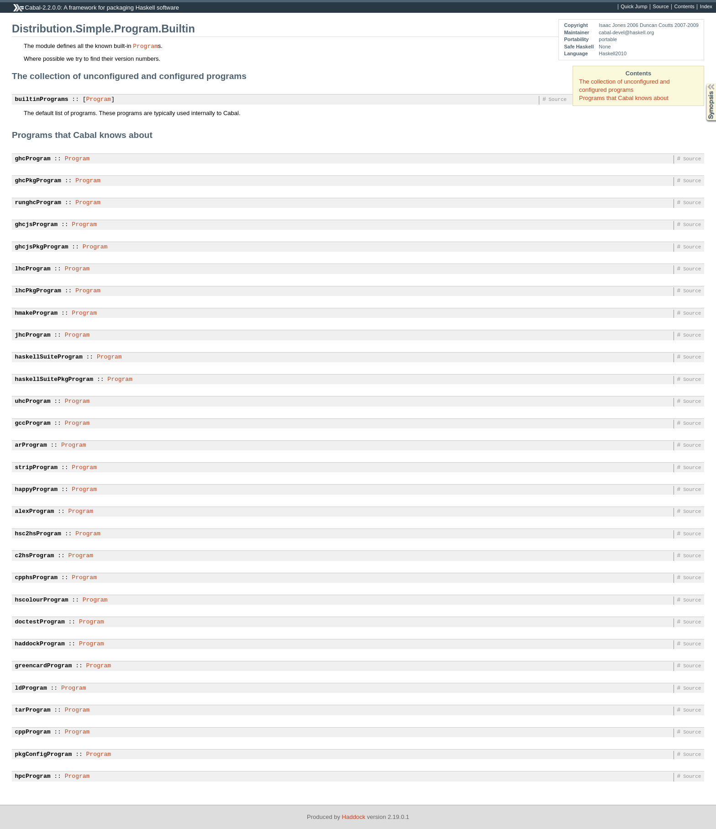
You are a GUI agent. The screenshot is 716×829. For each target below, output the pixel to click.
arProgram (31, 445)
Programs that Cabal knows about (624, 98)
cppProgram (33, 732)
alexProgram (34, 511)
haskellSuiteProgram (49, 357)
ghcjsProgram (36, 225)
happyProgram (36, 490)
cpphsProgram (36, 578)
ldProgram (31, 688)
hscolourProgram (41, 600)
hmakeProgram (36, 313)
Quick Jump (634, 7)
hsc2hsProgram (38, 534)
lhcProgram (33, 269)
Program (145, 46)
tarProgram (33, 710)
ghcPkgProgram (38, 181)
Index (706, 7)
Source (661, 7)
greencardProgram (43, 666)
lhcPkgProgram (38, 291)
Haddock (353, 816)
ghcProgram (33, 159)
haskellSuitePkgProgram (54, 379)
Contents (684, 7)
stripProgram (36, 468)
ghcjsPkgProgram (41, 247)
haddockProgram (40, 644)
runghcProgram (38, 203)
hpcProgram (33, 776)
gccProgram (33, 423)
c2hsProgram (34, 556)
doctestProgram (40, 622)
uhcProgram (33, 401)
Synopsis (704, 83)
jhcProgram (33, 335)
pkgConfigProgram (43, 754)
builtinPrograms (41, 99)
